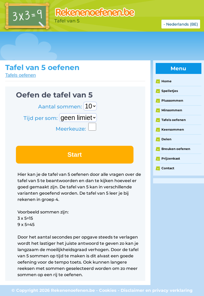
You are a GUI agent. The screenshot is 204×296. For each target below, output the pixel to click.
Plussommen (172, 100)
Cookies (107, 290)
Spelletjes (169, 91)
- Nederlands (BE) (181, 24)
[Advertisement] (95, 46)
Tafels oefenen (20, 75)
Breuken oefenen (175, 149)
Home (166, 81)
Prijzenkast (170, 158)
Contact (167, 168)
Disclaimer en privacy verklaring (157, 290)
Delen (166, 139)
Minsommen (171, 110)
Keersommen (172, 129)
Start (74, 154)
